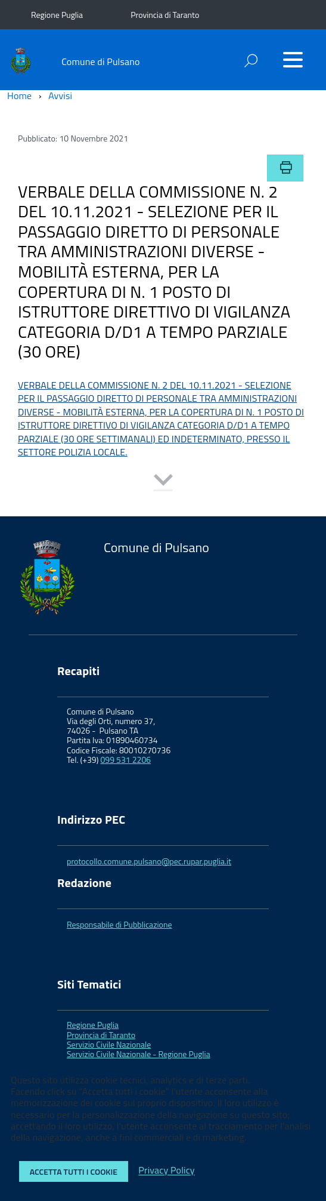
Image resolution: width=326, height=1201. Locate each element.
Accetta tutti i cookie (73, 1171)
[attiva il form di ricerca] (251, 61)
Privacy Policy (166, 1170)
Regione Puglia (57, 14)
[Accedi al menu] (292, 59)
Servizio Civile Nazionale (109, 1044)
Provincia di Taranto (165, 14)
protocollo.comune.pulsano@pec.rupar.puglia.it (149, 861)
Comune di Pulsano (100, 61)
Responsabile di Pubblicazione (119, 924)
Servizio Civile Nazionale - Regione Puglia (138, 1054)
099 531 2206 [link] (126, 759)
